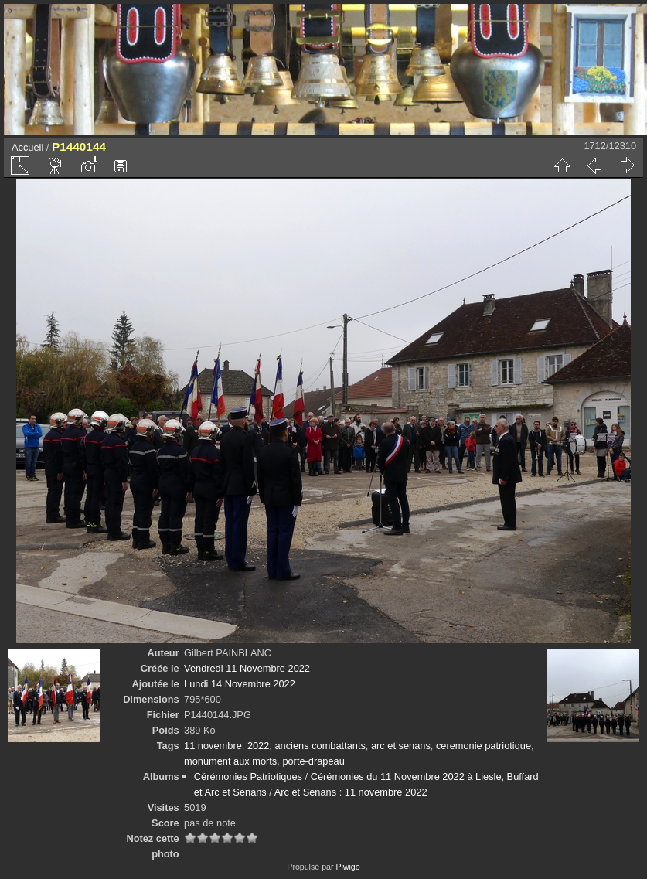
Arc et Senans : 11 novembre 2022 (350, 792)
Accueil (27, 147)
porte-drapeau (313, 761)
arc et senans (401, 745)
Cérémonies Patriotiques (248, 776)
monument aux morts (230, 761)
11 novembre (213, 745)
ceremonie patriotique (483, 745)
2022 (258, 745)
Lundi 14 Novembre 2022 (239, 684)
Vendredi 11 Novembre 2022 (247, 668)
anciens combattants (319, 745)
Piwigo (347, 866)
